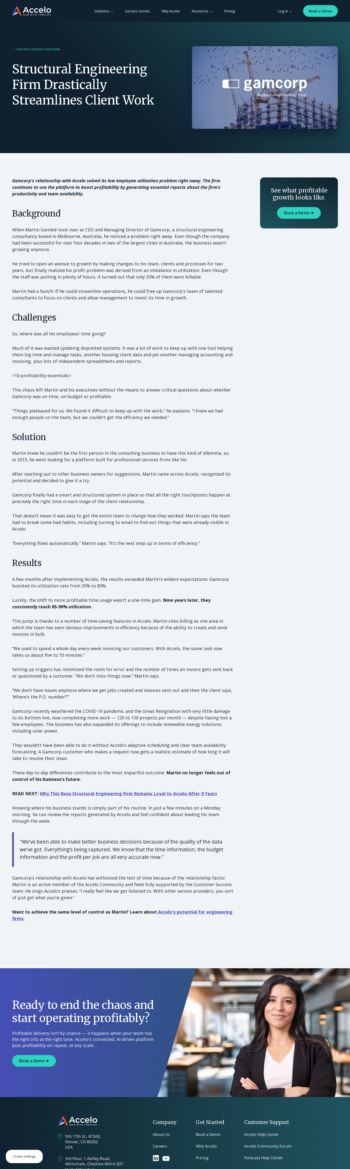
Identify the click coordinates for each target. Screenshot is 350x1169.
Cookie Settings (24, 1156)
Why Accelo (171, 11)
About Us (161, 1134)
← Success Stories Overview (36, 48)
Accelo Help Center (261, 1134)
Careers (160, 1146)
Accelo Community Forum (268, 1146)
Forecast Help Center (263, 1157)
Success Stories (137, 11)
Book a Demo (320, 11)
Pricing (229, 11)
